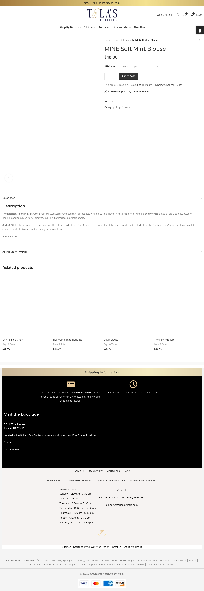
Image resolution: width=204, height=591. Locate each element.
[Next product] (200, 40)
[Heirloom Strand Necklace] (77, 305)
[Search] (178, 15)
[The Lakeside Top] (178, 305)
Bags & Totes (122, 40)
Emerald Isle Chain (12, 339)
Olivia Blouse (111, 339)
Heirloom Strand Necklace (67, 339)
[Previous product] (192, 40)
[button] (200, 30)
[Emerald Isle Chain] (26, 305)
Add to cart (128, 76)
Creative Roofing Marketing (127, 546)
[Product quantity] (110, 76)
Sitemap (66, 546)
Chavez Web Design (98, 546)
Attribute (109, 66)
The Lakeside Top (164, 339)
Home (107, 40)
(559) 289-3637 (136, 497)
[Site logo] (102, 14)
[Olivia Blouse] (127, 305)
